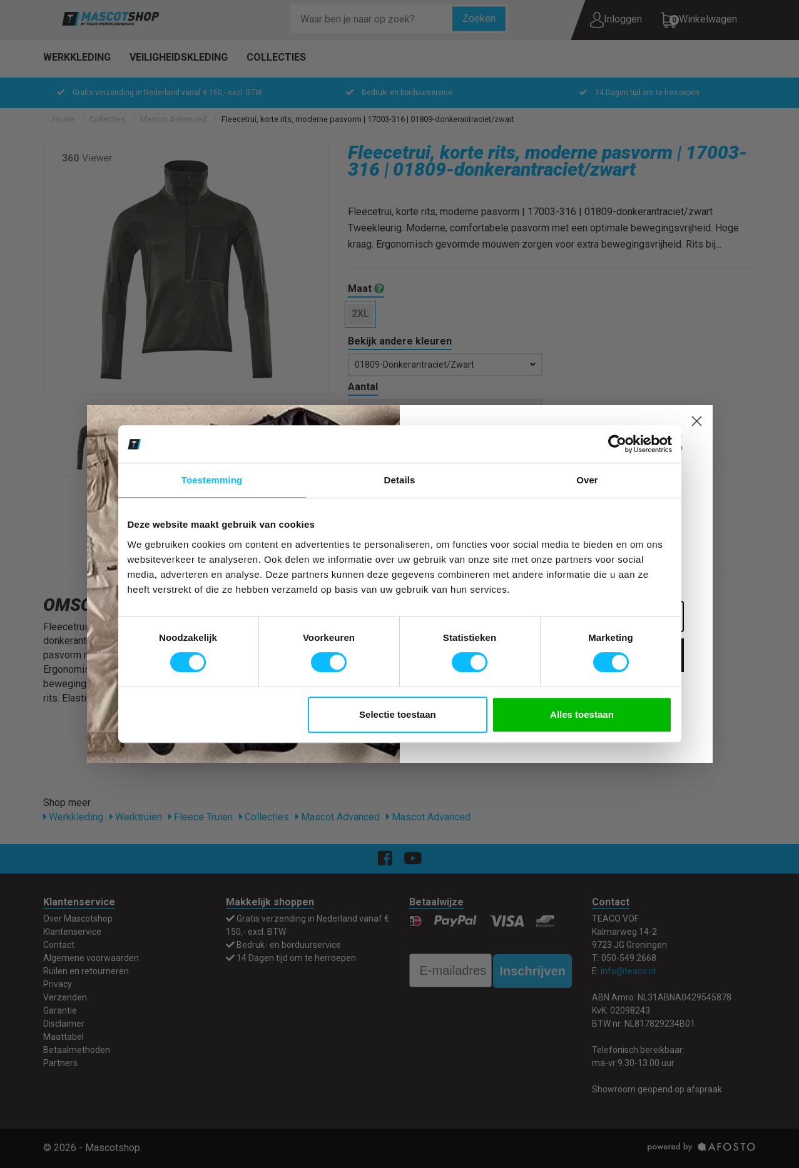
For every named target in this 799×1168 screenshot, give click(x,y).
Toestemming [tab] (212, 480)
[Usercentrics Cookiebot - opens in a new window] (617, 444)
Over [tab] (587, 480)
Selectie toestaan (397, 714)
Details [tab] (399, 480)
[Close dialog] (697, 421)
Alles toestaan (582, 714)
